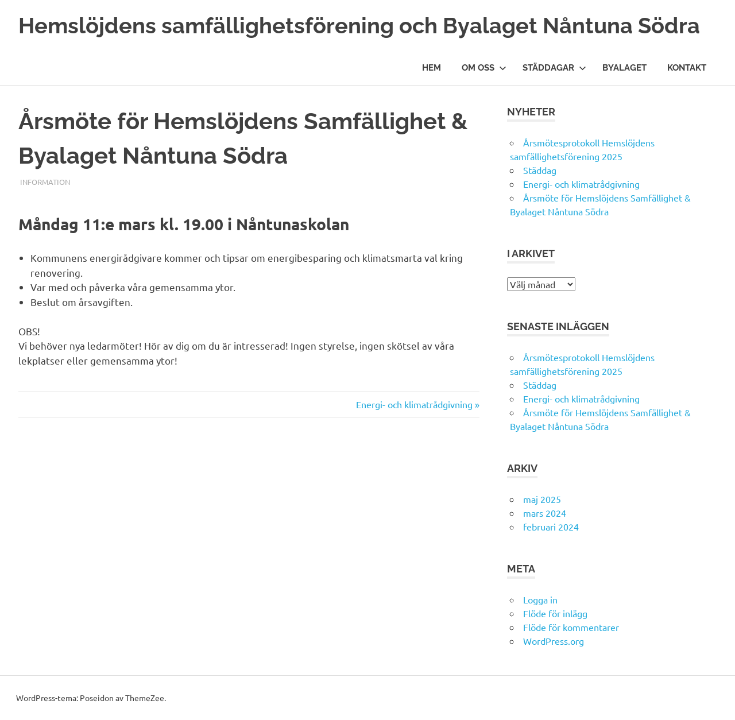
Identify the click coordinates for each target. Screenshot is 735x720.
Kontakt (686, 68)
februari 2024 (551, 526)
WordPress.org (553, 641)
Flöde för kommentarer (571, 627)
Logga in (540, 599)
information (45, 182)
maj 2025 (542, 499)
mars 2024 (544, 512)
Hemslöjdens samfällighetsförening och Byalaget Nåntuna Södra (359, 25)
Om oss (484, 68)
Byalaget (624, 68)
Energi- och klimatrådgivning (414, 404)
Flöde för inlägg (555, 613)
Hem (431, 68)
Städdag (539, 170)
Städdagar (554, 68)
